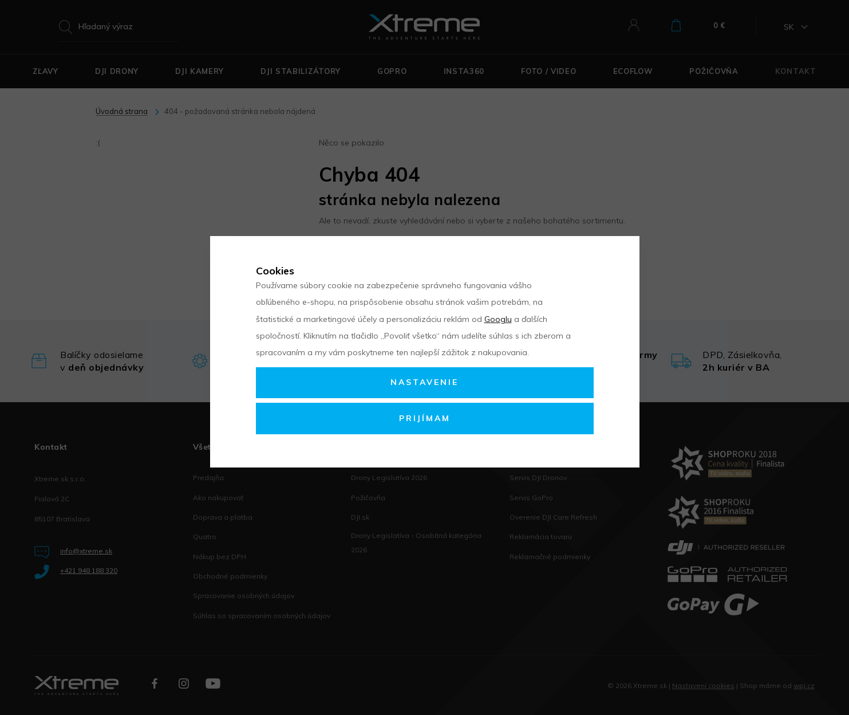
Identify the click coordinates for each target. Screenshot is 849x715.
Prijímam (425, 418)
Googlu (498, 319)
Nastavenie (424, 382)
